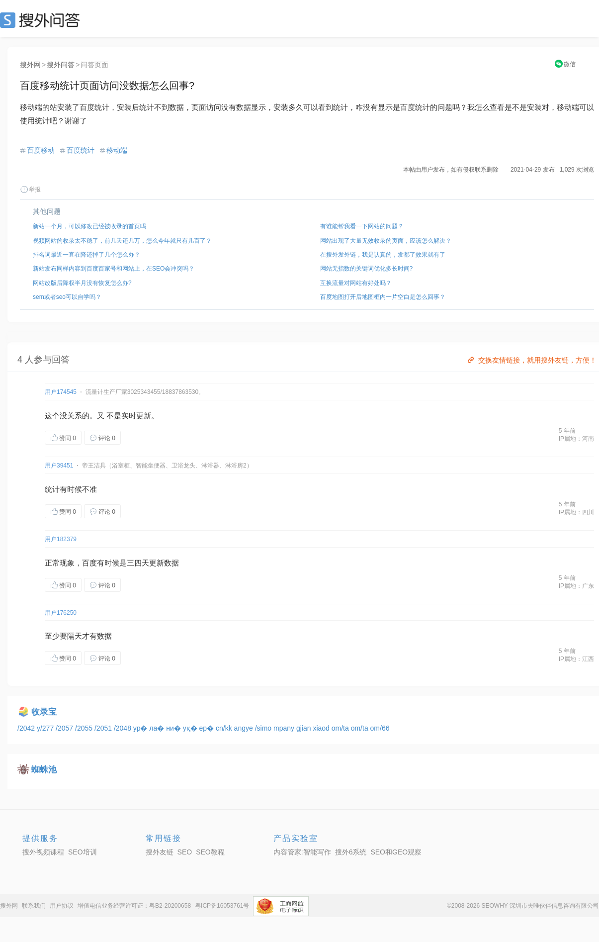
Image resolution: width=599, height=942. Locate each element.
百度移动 (41, 150)
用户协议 (62, 905)
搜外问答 (61, 65)
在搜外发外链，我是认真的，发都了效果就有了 (382, 254)
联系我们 (34, 905)
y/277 (46, 728)
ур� (141, 728)
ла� (157, 728)
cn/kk (225, 728)
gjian (304, 728)
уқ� (191, 728)
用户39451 (59, 465)
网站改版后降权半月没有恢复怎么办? (82, 283)
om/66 (380, 728)
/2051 (104, 728)
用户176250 (61, 612)
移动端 (116, 150)
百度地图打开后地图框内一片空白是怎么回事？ (382, 296)
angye (244, 728)
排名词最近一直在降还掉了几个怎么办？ (86, 254)
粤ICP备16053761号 (222, 905)
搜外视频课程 (43, 852)
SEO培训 (82, 852)
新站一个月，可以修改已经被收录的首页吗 (89, 226)
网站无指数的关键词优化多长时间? (366, 268)
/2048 (123, 728)
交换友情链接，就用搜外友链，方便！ (531, 360)
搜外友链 (159, 852)
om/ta (341, 728)
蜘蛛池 (44, 769)
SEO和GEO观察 (396, 852)
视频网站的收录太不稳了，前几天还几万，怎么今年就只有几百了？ (122, 240)
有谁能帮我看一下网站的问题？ (362, 226)
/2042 (27, 728)
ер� (207, 728)
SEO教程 (210, 852)
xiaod (322, 728)
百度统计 (80, 150)
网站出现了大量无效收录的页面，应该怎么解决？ (385, 240)
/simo (264, 728)
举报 (30, 189)
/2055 (84, 728)
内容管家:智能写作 (302, 852)
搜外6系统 (351, 852)
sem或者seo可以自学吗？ (67, 296)
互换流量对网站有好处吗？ (356, 283)
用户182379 (61, 539)
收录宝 (44, 712)
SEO (42, 20)
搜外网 (30, 65)
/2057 (65, 728)
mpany (284, 728)
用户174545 (61, 391)
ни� (174, 728)
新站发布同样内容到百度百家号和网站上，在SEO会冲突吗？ (113, 268)
